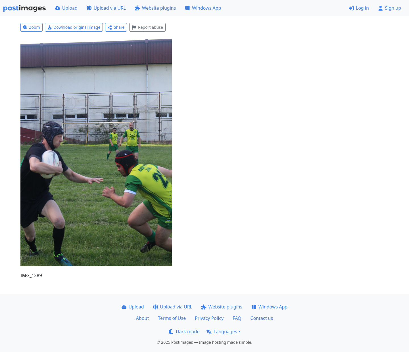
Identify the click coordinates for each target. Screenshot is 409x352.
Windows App (203, 8)
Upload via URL (106, 8)
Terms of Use (172, 318)
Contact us (262, 318)
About (142, 318)
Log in (359, 8)
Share (116, 27)
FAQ (237, 318)
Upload (66, 8)
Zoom (31, 27)
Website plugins (155, 8)
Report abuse (147, 27)
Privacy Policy (209, 318)
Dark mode (184, 331)
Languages (221, 331)
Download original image (74, 27)
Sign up (389, 8)
